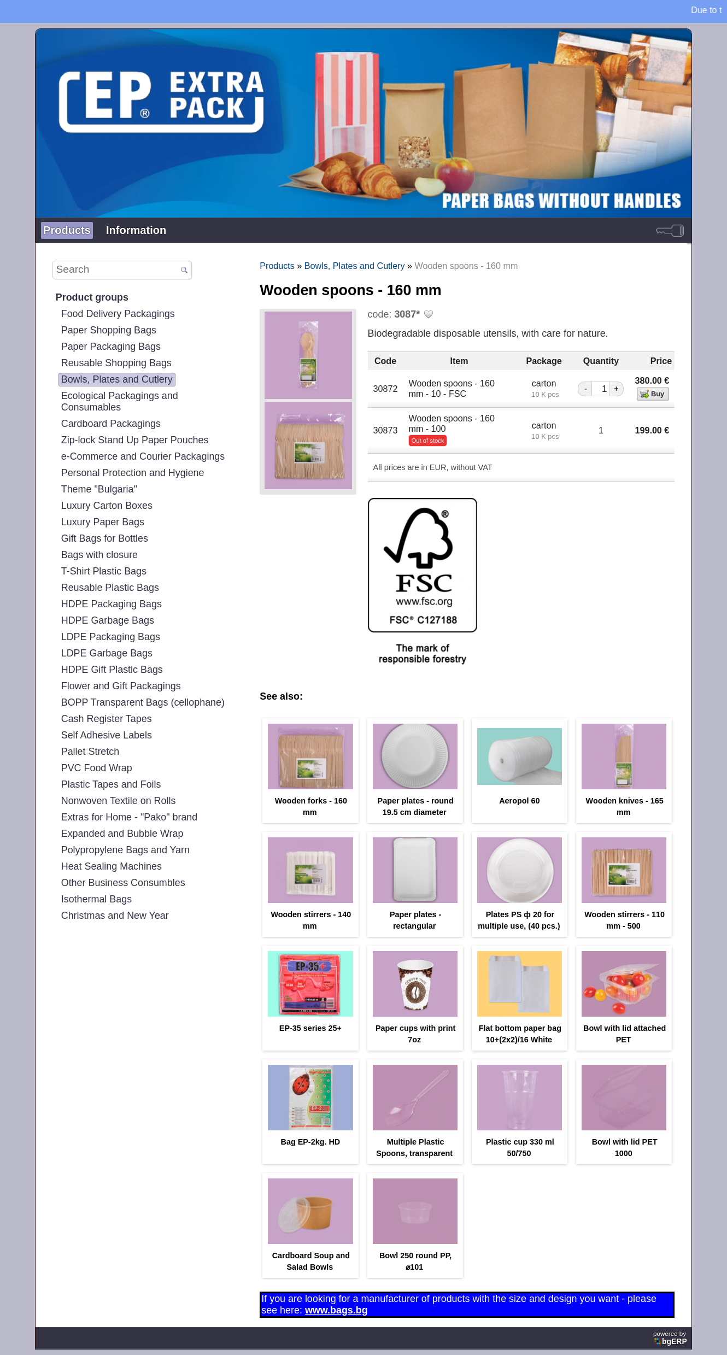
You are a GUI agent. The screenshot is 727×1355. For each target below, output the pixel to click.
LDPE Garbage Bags (107, 653)
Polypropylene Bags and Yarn (125, 849)
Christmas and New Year (115, 915)
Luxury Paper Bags (102, 522)
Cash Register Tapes (106, 718)
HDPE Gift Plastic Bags (112, 669)
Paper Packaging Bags (111, 346)
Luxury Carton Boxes (107, 505)
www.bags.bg (336, 1310)
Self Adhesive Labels (106, 735)
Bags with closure (99, 554)
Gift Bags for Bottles (104, 538)
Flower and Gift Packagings (121, 686)
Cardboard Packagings (111, 423)
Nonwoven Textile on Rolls (118, 800)
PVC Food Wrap (96, 767)
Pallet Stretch (90, 751)
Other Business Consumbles (123, 882)
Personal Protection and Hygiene (132, 472)
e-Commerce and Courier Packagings (143, 456)
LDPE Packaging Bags (110, 636)
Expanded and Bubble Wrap (122, 833)
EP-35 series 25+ (310, 1028)
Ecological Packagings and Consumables (119, 401)
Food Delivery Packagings (118, 313)
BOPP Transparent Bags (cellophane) (143, 702)
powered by (671, 1338)
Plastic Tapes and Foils (111, 784)
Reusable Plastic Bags (110, 587)
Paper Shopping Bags (108, 330)
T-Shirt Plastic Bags (103, 571)
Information (136, 230)
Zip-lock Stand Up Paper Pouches (135, 440)
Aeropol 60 (519, 800)
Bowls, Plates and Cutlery (117, 379)
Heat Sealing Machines (111, 866)
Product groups (92, 297)
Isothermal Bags (96, 899)
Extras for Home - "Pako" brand (129, 817)
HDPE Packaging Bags (111, 604)
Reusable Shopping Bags (116, 362)
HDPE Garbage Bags (107, 620)
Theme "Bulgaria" (99, 489)
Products (67, 230)
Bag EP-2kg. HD (310, 1141)
